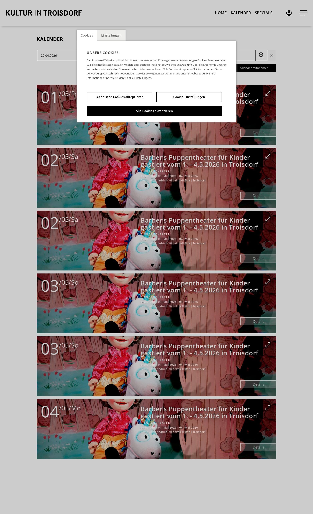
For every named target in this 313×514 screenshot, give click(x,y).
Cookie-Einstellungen (189, 97)
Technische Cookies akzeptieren (119, 97)
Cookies (87, 35)
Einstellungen (111, 35)
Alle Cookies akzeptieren (154, 111)
